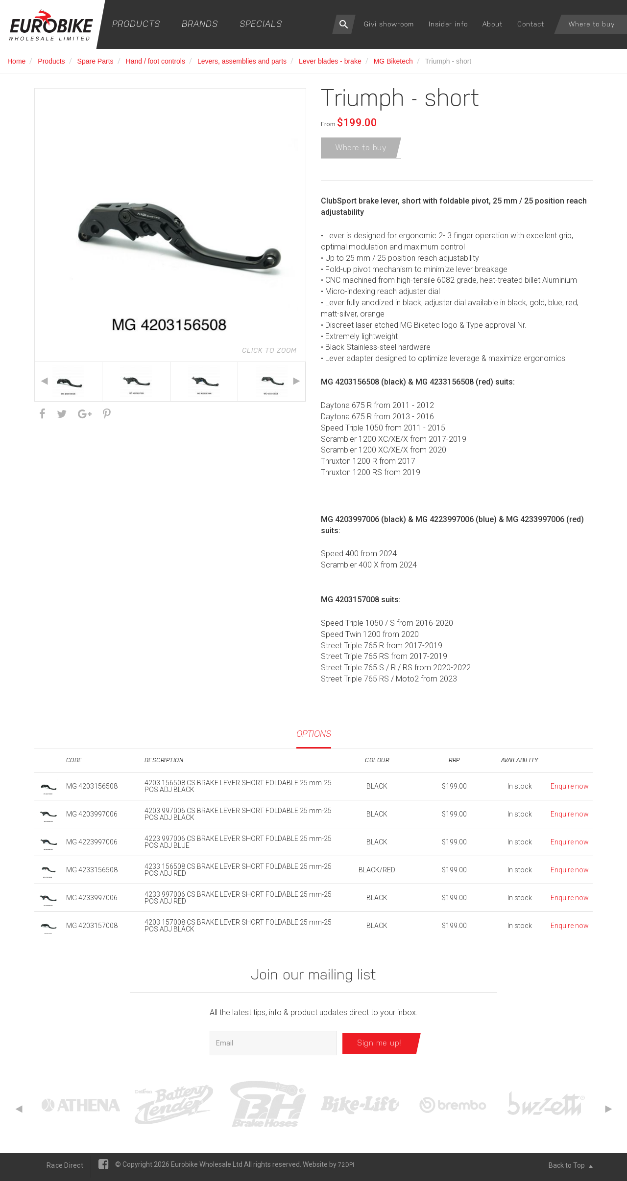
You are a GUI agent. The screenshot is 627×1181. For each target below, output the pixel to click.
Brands (200, 24)
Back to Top (571, 1169)
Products (136, 24)
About (492, 24)
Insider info (448, 24)
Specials (261, 24)
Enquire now (570, 790)
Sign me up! (379, 1046)
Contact (530, 24)
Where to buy (592, 24)
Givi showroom (389, 24)
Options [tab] (313, 737)
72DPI (346, 1168)
